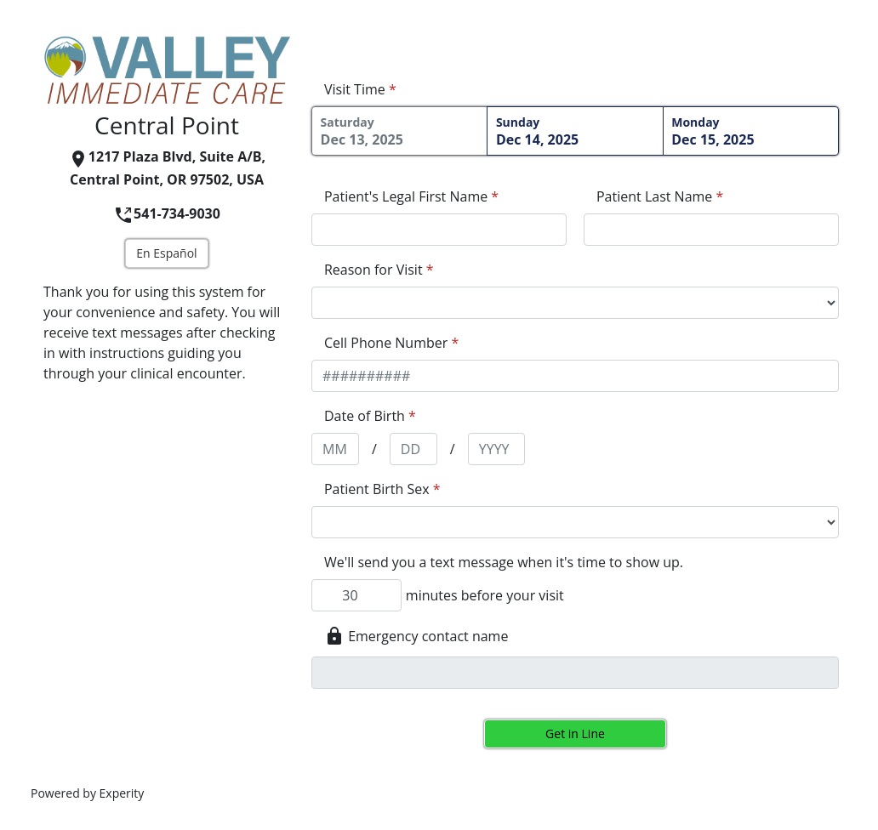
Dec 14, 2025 (575, 131)
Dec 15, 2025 (750, 131)
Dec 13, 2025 (400, 131)
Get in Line (575, 733)
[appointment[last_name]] (711, 229)
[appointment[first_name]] (439, 229)
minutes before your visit (485, 595)
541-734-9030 (166, 213)
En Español (166, 253)
